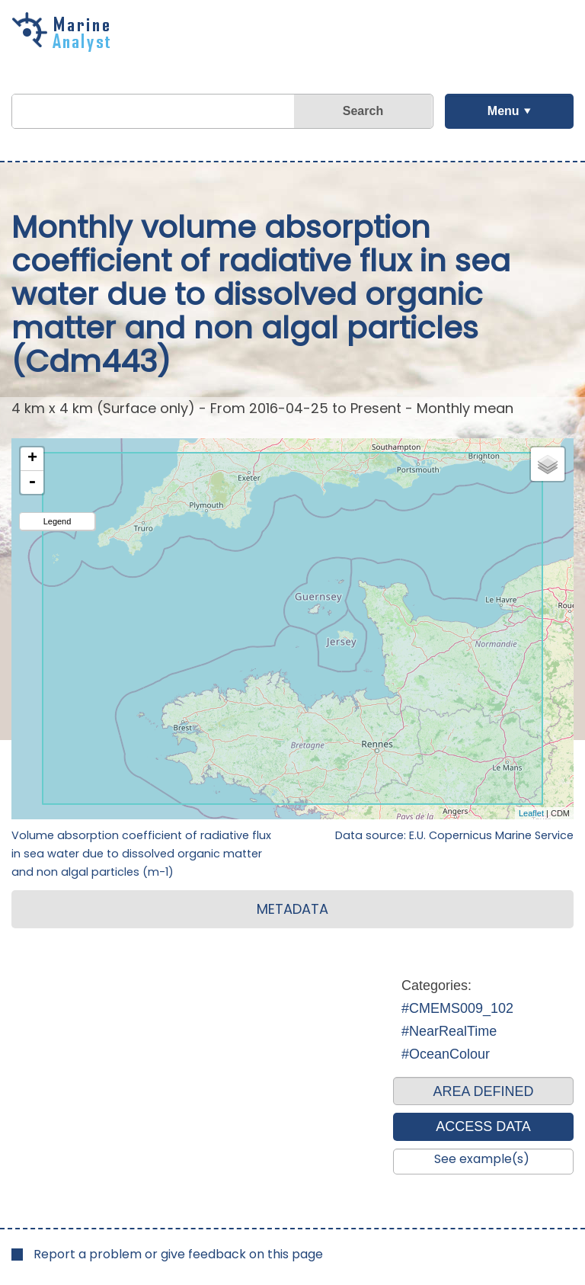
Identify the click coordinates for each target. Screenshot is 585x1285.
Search (363, 110)
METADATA (292, 908)
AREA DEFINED (483, 1091)
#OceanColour (445, 1054)
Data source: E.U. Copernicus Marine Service (454, 835)
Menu (503, 110)
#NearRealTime (449, 1031)
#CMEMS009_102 (457, 1008)
